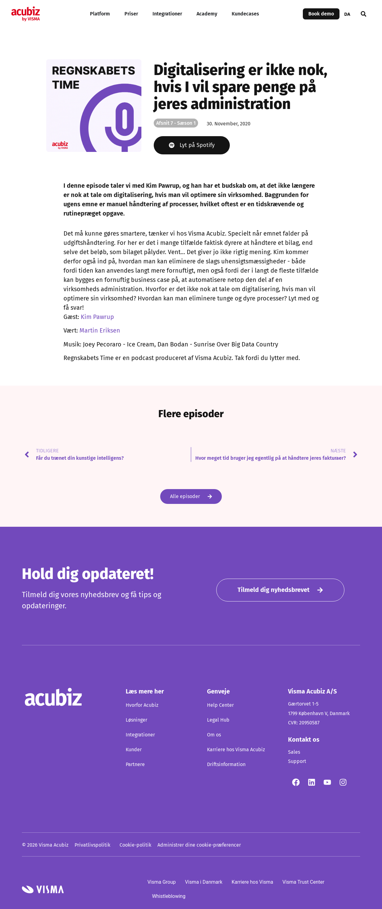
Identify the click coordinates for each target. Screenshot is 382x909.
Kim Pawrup (97, 317)
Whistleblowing (168, 896)
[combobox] (347, 14)
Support (297, 761)
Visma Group (161, 882)
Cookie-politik (135, 845)
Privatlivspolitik (92, 845)
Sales (294, 752)
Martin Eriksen (99, 331)
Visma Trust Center (303, 882)
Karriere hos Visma (252, 882)
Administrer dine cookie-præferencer (199, 845)
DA (347, 14)
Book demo (321, 13)
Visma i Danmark (203, 882)
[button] (363, 14)
